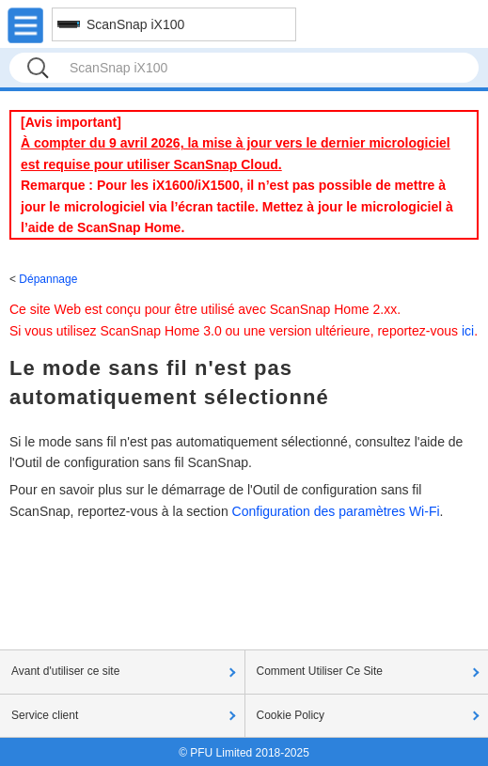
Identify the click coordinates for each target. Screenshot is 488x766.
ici (468, 330)
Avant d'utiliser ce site (65, 671)
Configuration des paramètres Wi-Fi (336, 511)
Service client (44, 715)
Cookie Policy (291, 715)
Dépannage (48, 279)
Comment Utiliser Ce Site (320, 671)
